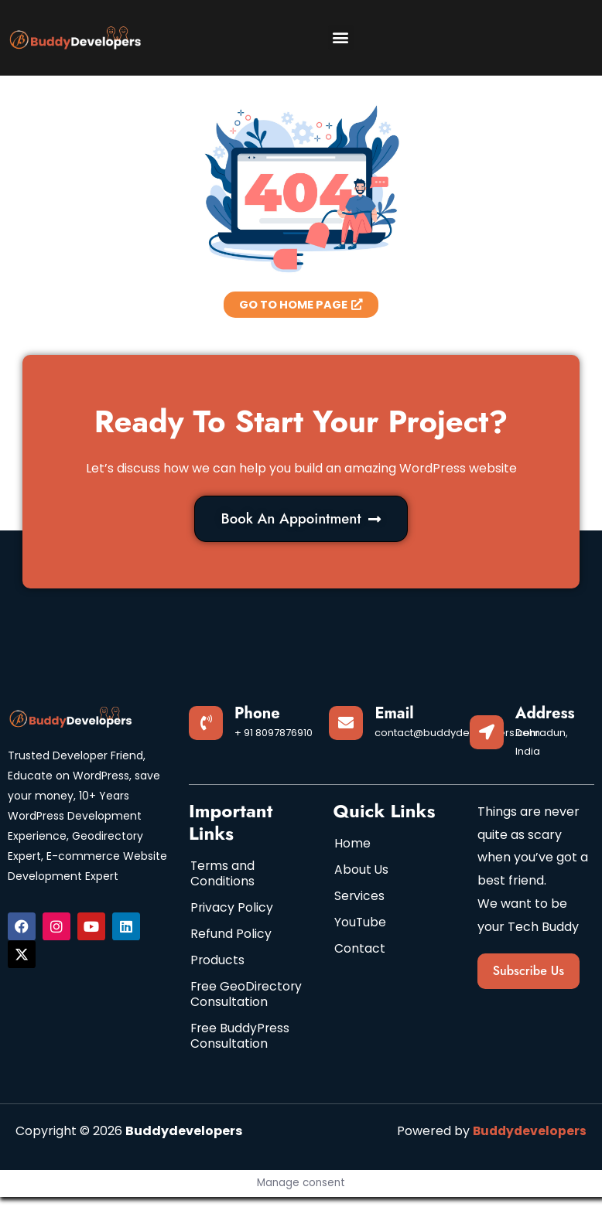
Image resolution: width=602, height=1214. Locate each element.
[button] (341, 37)
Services (359, 897)
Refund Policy (231, 935)
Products (217, 961)
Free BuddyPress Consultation (241, 1052)
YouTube (360, 924)
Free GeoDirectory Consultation (232, 1003)
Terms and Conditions (223, 875)
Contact (359, 950)
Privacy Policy (232, 909)
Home (352, 845)
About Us (361, 871)
